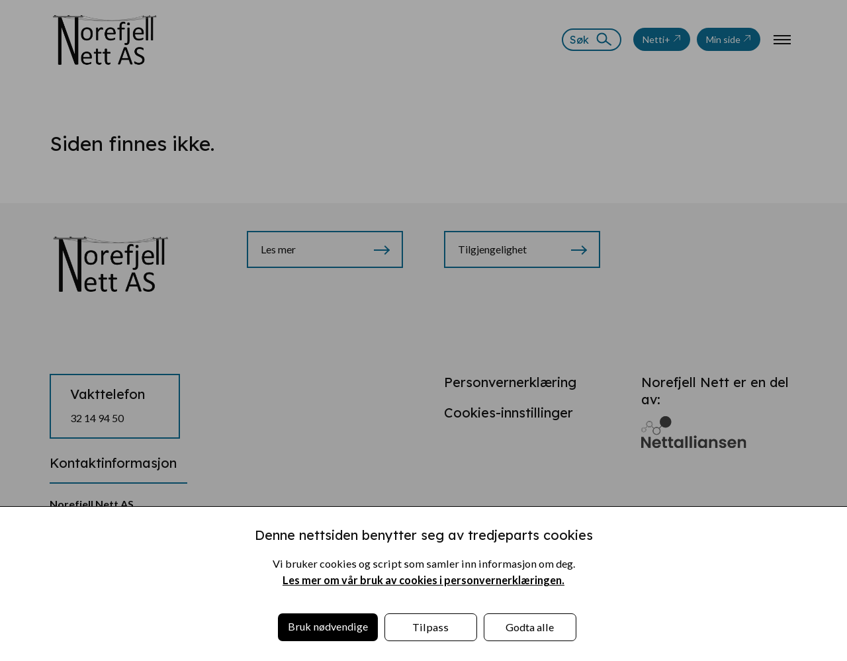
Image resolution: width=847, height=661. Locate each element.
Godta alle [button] (530, 627)
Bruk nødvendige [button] (328, 626)
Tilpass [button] (430, 627)
